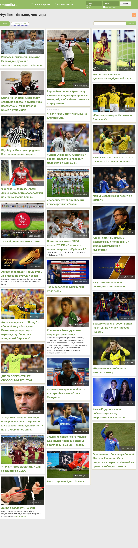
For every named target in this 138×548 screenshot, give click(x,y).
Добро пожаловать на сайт (18, 507)
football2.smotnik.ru (21, 516)
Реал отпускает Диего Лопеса (65, 481)
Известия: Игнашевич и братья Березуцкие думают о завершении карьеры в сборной (21, 61)
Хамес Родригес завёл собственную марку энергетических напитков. (109, 413)
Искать (131, 23)
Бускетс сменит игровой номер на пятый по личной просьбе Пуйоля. (112, 327)
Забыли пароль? (88, 6)
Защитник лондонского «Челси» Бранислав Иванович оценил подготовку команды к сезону (67, 440)
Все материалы (42, 4)
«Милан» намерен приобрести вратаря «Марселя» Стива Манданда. (66, 393)
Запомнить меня (110, 7)
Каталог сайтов (65, 4)
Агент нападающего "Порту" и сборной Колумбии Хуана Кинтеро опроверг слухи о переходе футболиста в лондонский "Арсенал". (20, 330)
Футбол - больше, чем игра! (23, 14)
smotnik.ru (9, 5)
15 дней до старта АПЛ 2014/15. (20, 241)
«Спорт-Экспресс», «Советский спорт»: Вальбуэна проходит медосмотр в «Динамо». (66, 158)
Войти (125, 3)
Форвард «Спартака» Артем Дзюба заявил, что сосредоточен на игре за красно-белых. (22, 193)
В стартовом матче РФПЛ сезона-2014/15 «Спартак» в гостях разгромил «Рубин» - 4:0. (67, 245)
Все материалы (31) (20, 24)
